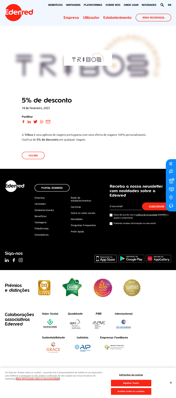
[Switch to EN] (169, 5)
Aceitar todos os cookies (131, 391)
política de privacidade (146, 215)
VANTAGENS (73, 5)
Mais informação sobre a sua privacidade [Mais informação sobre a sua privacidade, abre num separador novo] (37, 379)
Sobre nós (112, 5)
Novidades (77, 220)
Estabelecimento (117, 17)
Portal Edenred (52, 188)
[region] (88, 383)
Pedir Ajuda (77, 232)
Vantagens (41, 223)
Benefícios (41, 217)
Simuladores (42, 235)
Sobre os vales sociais (84, 213)
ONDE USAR (131, 5)
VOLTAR (33, 155)
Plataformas (93, 5)
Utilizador (91, 17)
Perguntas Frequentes (83, 226)
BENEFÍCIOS (55, 5)
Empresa (71, 17)
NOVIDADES (149, 5)
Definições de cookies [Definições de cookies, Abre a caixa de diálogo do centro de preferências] (131, 375)
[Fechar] (170, 382)
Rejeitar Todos (131, 383)
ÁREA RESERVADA (153, 17)
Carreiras (76, 207)
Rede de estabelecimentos (81, 200)
